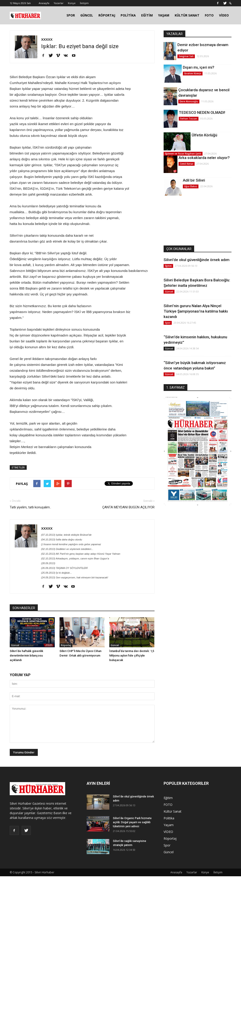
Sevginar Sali (186, 56)
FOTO (209, 15)
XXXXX (46, 39)
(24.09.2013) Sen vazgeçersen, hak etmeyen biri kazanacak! (74, 577)
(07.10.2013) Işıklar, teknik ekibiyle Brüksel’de (66, 534)
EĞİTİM (147, 15)
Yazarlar (59, 3)
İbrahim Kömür (192, 73)
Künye (72, 3)
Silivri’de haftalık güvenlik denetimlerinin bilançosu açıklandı (26, 655)
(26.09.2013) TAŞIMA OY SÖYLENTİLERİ (64, 568)
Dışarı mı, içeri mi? (198, 67)
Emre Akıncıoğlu (189, 101)
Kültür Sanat (172, 811)
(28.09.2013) (48, 563)
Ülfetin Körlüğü (204, 135)
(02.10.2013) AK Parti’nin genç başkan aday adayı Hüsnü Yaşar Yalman (80, 553)
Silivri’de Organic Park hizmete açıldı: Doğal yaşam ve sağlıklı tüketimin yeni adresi (132, 822)
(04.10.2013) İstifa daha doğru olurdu (61, 539)
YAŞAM (163, 15)
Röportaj (66, 645)
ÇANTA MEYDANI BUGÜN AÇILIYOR (128, 507)
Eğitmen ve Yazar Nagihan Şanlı (183, 153)
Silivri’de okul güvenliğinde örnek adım (196, 259)
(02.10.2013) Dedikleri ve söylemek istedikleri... (67, 549)
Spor (167, 322)
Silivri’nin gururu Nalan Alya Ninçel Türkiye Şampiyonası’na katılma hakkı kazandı (196, 311)
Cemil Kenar (186, 163)
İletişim (84, 3)
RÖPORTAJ (106, 15)
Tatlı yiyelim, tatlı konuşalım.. (30, 507)
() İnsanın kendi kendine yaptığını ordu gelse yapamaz (71, 544)
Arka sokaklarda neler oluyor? (204, 157)
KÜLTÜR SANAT (187, 15)
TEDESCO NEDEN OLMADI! (202, 112)
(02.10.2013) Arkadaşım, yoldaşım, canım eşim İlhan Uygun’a (75, 558)
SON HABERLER (23, 608)
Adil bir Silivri (194, 180)
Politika (169, 818)
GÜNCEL (86, 15)
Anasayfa (44, 3)
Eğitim (168, 265)
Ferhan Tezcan (188, 118)
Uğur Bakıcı (190, 186)
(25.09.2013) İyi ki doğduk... (56, 572)
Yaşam (169, 825)
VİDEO (224, 15)
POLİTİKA (128, 15)
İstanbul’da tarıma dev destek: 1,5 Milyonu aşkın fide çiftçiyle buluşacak (131, 655)
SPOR (71, 15)
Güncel (15, 645)
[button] (230, 3)
